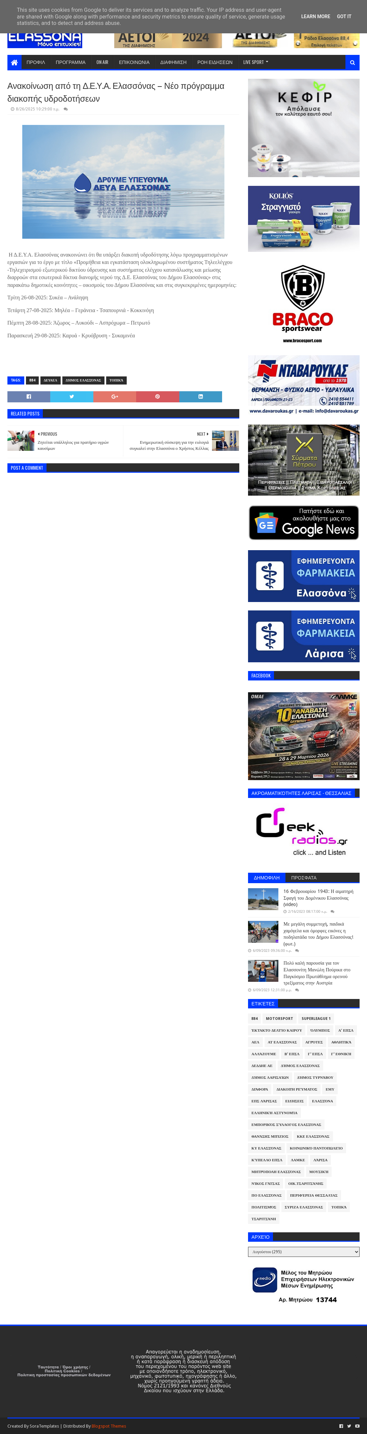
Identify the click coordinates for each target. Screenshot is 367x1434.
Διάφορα (259, 1089)
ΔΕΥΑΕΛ (50, 380)
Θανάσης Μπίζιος (269, 1136)
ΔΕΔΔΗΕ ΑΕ (261, 1066)
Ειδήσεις (294, 1101)
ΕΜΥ (330, 1089)
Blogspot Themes (109, 1426)
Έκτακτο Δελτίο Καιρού (276, 1030)
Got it (344, 16)
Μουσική (319, 1172)
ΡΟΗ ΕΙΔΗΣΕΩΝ (215, 61)
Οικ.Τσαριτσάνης (305, 1183)
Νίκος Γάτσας (265, 1183)
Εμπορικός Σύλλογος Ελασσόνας (286, 1125)
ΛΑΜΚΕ (298, 1160)
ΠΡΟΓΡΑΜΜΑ (71, 61)
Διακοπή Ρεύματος (296, 1089)
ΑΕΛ (255, 1042)
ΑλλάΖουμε (263, 1054)
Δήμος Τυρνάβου (315, 1077)
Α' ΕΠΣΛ (346, 1030)
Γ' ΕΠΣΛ (315, 1054)
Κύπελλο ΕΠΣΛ (266, 1160)
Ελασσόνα (322, 1101)
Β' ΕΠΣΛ (291, 1054)
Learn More (315, 16)
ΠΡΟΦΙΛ (36, 61)
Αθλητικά (341, 1042)
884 (32, 380)
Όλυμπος (320, 1030)
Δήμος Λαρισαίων (270, 1077)
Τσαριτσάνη (263, 1219)
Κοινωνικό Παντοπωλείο (316, 1148)
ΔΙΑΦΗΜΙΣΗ (173, 61)
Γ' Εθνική (341, 1054)
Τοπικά (116, 380)
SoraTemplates (44, 1426)
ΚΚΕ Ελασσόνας (313, 1136)
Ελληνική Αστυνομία (274, 1113)
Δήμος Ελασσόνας (83, 380)
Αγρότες (314, 1042)
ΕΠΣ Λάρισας (264, 1101)
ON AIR (102, 61)
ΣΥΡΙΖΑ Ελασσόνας (304, 1207)
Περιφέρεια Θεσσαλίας (314, 1195)
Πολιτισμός (263, 1207)
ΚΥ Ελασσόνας (266, 1148)
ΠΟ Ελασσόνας (266, 1195)
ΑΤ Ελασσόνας (282, 1042)
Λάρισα (320, 1160)
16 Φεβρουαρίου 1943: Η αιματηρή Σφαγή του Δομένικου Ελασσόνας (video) (318, 898)
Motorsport (279, 1018)
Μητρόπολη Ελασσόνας (276, 1172)
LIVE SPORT (253, 61)
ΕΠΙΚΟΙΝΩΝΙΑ (134, 61)
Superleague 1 (316, 1018)
